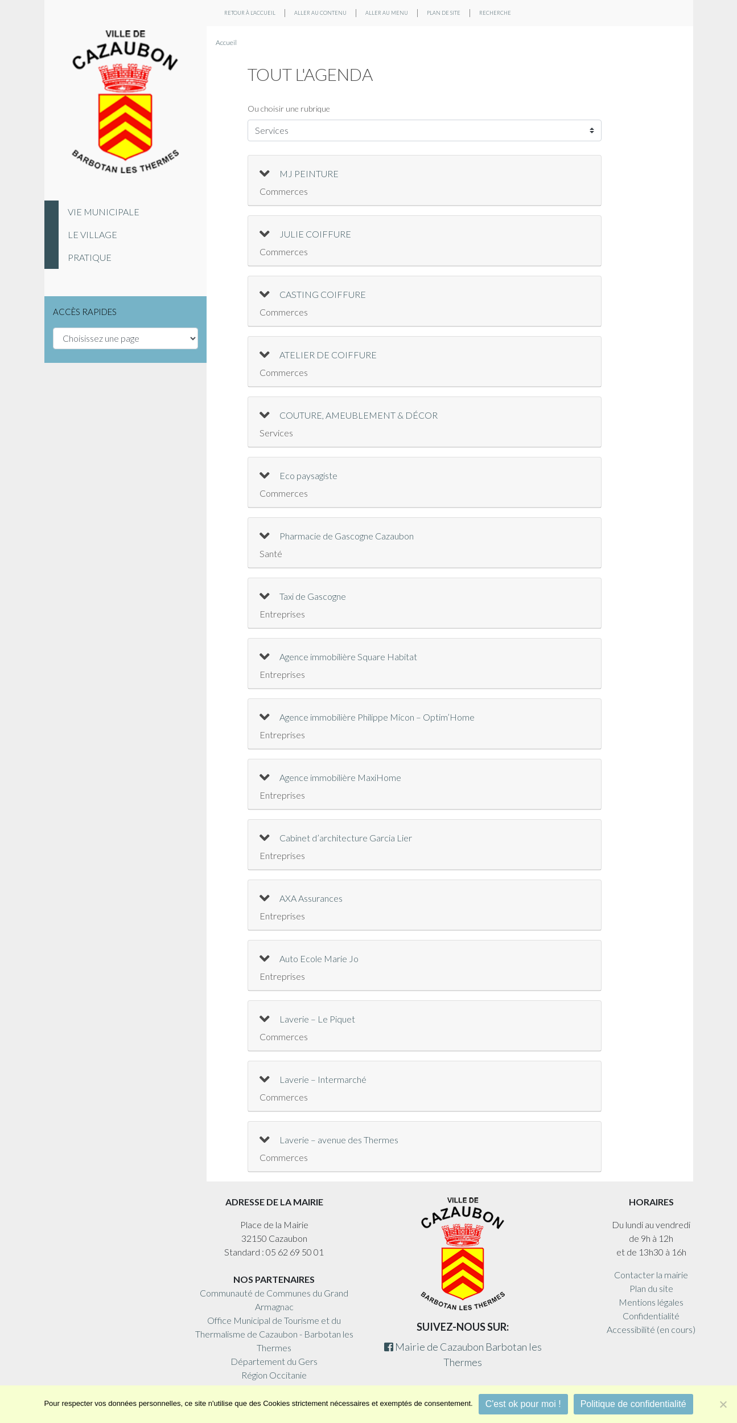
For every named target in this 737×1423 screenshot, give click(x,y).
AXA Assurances (311, 898)
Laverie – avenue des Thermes (338, 1139)
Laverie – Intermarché (323, 1079)
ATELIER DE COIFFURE (328, 354)
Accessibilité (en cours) (651, 1329)
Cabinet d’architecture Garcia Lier (345, 837)
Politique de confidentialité (633, 1404)
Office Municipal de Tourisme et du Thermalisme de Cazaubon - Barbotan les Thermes (274, 1334)
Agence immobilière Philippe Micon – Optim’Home (377, 717)
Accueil (226, 42)
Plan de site (443, 13)
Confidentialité (651, 1315)
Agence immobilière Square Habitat (348, 656)
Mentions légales (651, 1302)
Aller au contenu (320, 13)
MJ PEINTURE (309, 173)
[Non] (722, 1404)
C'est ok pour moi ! (523, 1404)
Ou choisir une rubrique (289, 108)
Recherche (495, 13)
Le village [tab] (92, 234)
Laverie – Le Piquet (317, 1018)
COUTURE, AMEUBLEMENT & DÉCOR (358, 415)
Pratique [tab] (90, 257)
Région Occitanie (274, 1374)
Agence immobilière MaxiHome (340, 777)
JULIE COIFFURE (315, 233)
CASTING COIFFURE (322, 294)
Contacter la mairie (651, 1274)
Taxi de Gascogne (312, 596)
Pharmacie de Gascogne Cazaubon (346, 535)
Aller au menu (386, 13)
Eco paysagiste (308, 475)
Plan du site (651, 1288)
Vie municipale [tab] (103, 211)
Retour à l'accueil (249, 13)
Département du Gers (274, 1361)
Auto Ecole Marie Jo (319, 958)
